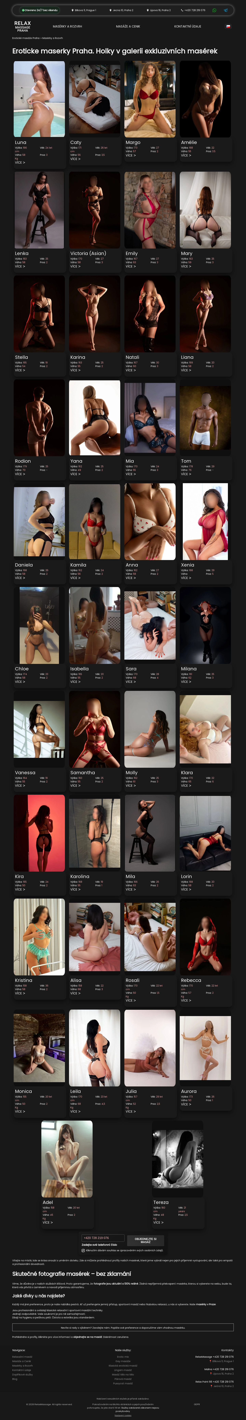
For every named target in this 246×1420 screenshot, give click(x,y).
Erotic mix (123, 1357)
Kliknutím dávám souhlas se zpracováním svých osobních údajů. (122, 1250)
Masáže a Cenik (128, 26)
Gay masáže (123, 1361)
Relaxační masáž (22, 1357)
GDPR (197, 1404)
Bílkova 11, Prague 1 (223, 1361)
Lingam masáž (123, 1370)
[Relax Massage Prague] (22, 26)
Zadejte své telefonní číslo (99, 1245)
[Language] (228, 26)
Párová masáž (123, 1379)
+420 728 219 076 (193, 10)
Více (18, 163)
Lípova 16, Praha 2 (223, 1373)
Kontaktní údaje (187, 26)
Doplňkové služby (22, 1374)
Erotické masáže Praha (25, 38)
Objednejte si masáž (145, 1241)
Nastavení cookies (123, 1415)
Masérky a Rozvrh (67, 26)
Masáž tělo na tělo (123, 1374)
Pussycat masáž (123, 1383)
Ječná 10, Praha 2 (224, 1386)
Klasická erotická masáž (123, 1365)
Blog (14, 1379)
